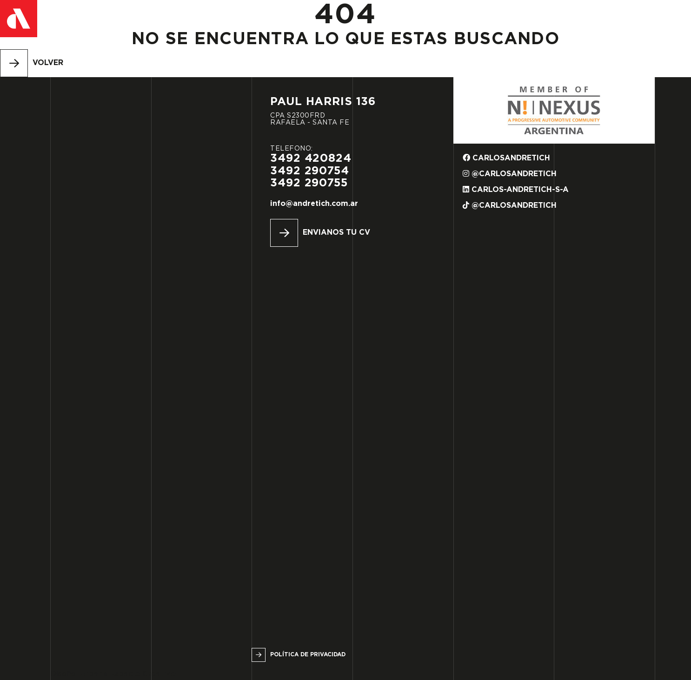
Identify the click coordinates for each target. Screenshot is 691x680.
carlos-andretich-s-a (516, 189)
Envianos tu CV (336, 232)
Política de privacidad (308, 654)
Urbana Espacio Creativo (128, 674)
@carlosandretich (510, 174)
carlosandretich (506, 158)
